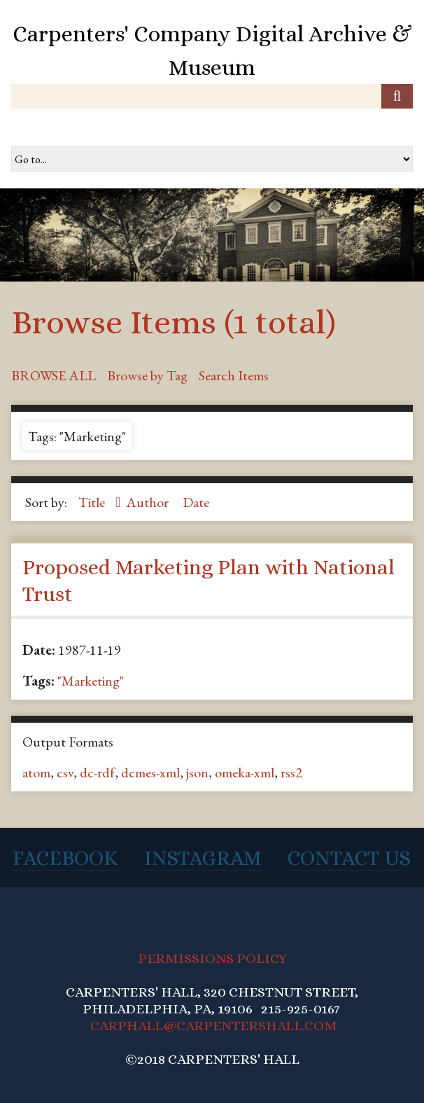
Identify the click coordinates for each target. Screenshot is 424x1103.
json (197, 772)
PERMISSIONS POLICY (212, 958)
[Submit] (397, 96)
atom (36, 772)
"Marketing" (90, 681)
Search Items (234, 375)
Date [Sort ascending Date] (196, 502)
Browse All (53, 375)
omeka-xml (244, 772)
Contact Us (349, 858)
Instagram (203, 858)
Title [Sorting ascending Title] (93, 502)
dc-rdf (97, 772)
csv (65, 772)
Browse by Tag (147, 375)
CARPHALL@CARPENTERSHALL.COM (213, 1026)
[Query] (212, 96)
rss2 (291, 772)
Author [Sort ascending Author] (148, 502)
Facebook (65, 858)
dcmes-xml (150, 772)
